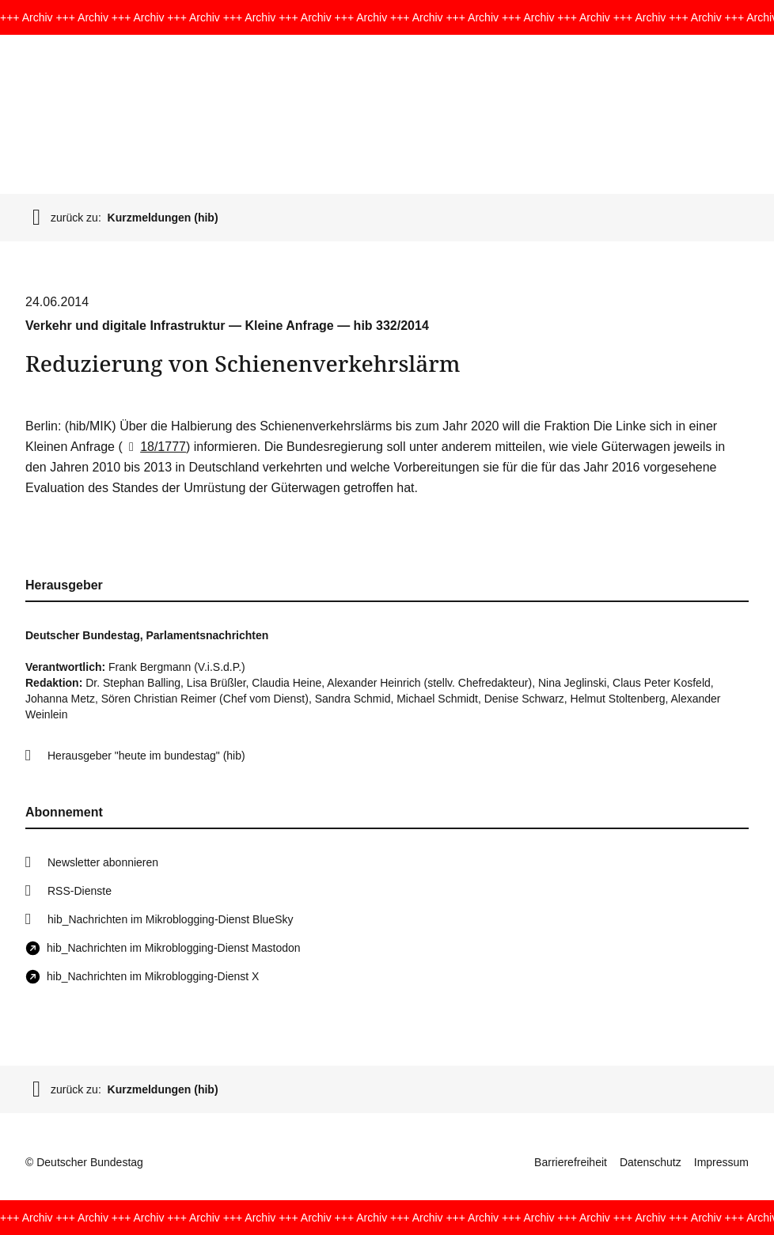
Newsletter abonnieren (102, 862)
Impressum (721, 1162)
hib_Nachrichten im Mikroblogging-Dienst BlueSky (170, 919)
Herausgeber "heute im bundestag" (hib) (146, 755)
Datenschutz (650, 1162)
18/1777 (154, 446)
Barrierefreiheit (570, 1162)
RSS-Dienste (79, 891)
